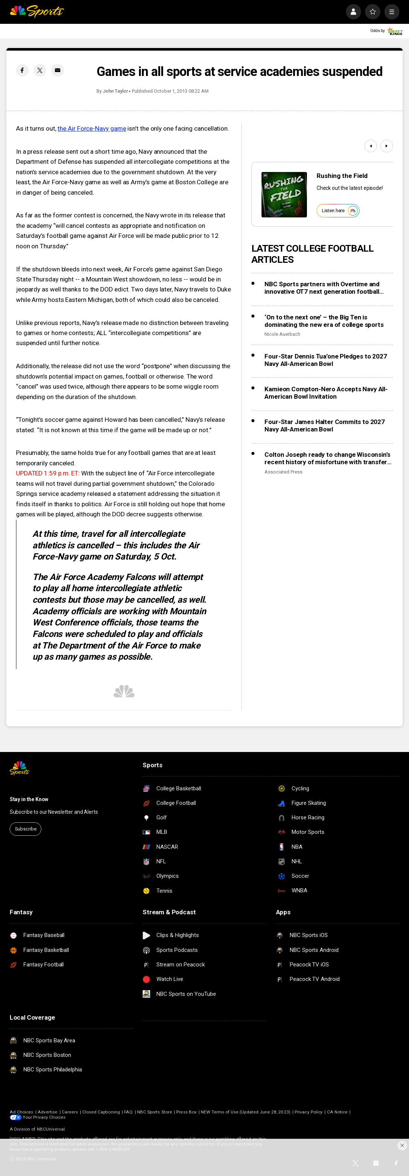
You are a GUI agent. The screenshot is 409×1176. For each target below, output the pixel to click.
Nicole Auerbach (282, 334)
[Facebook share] (22, 70)
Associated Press (283, 472)
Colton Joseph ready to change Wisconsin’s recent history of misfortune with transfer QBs (327, 458)
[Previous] (370, 146)
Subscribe (26, 829)
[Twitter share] (40, 70)
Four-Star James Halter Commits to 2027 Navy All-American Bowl (324, 425)
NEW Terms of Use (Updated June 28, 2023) (245, 1112)
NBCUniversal (51, 1129)
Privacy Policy (309, 1112)
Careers (70, 1112)
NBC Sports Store (154, 1112)
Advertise (48, 1112)
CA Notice (337, 1112)
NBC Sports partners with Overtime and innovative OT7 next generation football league (322, 287)
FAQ (128, 1112)
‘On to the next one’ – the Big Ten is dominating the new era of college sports (323, 320)
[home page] (37, 11)
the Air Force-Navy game (91, 128)
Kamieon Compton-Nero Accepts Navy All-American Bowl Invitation (325, 392)
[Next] (386, 146)
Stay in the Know (29, 799)
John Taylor (115, 91)
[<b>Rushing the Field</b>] (284, 194)
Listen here (340, 211)
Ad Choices (22, 1112)
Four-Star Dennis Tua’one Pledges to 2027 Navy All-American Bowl (325, 360)
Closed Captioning (101, 1112)
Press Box (186, 1112)
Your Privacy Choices (44, 1117)
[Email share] (57, 70)
